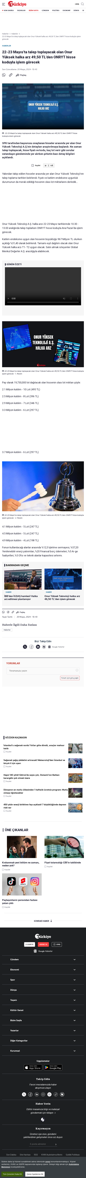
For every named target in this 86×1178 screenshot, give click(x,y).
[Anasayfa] (43, 936)
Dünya (13, 990)
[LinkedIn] (38, 647)
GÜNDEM (45, 10)
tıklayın (49, 1112)
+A (51, 165)
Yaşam (13, 1000)
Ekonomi (14, 969)
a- (46, 165)
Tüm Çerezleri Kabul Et (12, 1174)
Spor (12, 980)
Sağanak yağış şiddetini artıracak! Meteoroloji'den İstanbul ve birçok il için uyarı (34, 762)
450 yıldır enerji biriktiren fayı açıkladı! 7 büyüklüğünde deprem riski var (35, 806)
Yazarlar (14, 1030)
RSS (36, 1155)
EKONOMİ (66, 10)
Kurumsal (15, 1051)
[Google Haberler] (56, 646)
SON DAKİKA (9, 10)
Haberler (6, 46)
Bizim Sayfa (16, 1020)
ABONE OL (43, 944)
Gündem (14, 959)
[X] (25, 647)
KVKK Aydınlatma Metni (51, 1155)
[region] (43, 1167)
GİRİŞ (76, 4)
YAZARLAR (21, 10)
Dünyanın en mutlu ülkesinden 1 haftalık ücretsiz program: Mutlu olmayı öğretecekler (36, 791)
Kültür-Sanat (16, 1010)
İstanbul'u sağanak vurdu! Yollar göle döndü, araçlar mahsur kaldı (34, 747)
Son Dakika (11, 1155)
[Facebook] (31, 647)
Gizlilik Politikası (73, 1155)
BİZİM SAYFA (33, 10)
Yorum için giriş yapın (70, 678)
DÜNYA (76, 10)
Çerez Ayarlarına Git (35, 1174)
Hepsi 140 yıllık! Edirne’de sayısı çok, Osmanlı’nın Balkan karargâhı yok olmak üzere (31, 776)
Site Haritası (25, 1155)
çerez (47, 1162)
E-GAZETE (29, 944)
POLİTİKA (55, 10)
